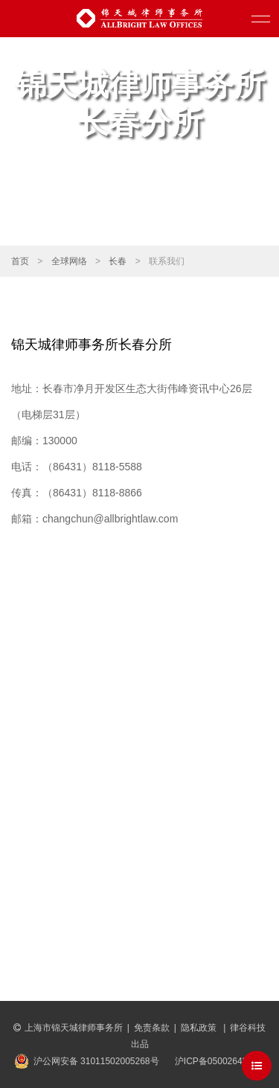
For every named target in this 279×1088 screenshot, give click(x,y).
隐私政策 (200, 1028)
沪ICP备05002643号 (215, 1061)
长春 (117, 261)
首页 (20, 261)
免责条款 (152, 1028)
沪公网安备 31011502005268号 (96, 1061)
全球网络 (69, 261)
